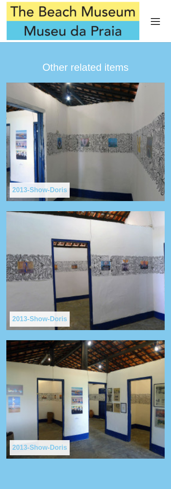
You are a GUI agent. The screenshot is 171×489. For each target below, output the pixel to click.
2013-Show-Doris (39, 189)
